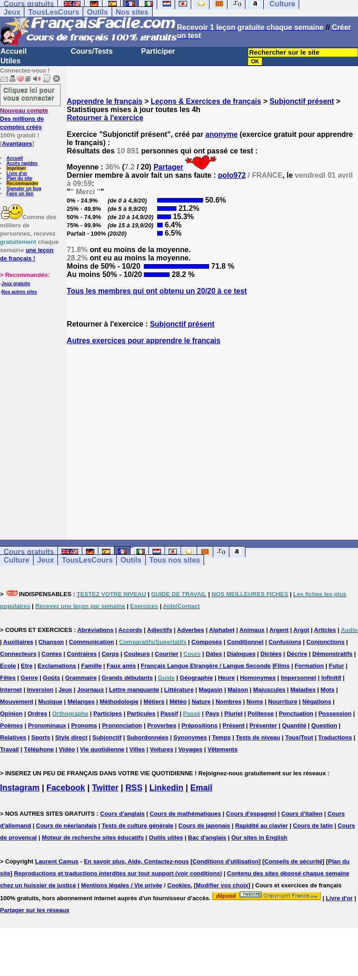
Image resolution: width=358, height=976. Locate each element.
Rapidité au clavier (261, 825)
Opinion (11, 713)
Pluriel (233, 713)
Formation (309, 665)
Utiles (10, 61)
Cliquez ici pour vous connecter (29, 94)
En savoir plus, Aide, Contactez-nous (136, 861)
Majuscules (269, 689)
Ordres (37, 713)
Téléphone (39, 749)
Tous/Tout (299, 737)
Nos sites (132, 12)
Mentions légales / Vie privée (121, 885)
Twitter (105, 787)
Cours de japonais (204, 825)
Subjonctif (107, 737)
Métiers (154, 701)
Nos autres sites (19, 291)
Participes (107, 713)
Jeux (12, 12)
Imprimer (16, 168)
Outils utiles (166, 837)
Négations (316, 701)
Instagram (20, 787)
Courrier (166, 653)
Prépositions (200, 725)
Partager (168, 167)
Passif (169, 713)
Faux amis (121, 665)
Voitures (161, 749)
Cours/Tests (92, 51)
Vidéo (67, 749)
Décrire (297, 653)
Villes (137, 749)
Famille (91, 665)
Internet (11, 689)
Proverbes (161, 725)
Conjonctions (326, 641)
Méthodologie (119, 701)
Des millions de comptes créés (24, 118)
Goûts (51, 677)
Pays (212, 713)
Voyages (190, 749)
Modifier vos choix (222, 885)
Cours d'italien (302, 813)
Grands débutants (127, 677)
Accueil (13, 51)
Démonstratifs (332, 653)
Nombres (228, 701)
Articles (325, 629)
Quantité (294, 725)
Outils (97, 12)
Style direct (71, 737)
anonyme (221, 134)
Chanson (51, 641)
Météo (178, 701)
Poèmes (11, 725)
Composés (207, 641)
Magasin (210, 689)
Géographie (196, 677)
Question (324, 725)
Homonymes (258, 677)
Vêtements (222, 749)
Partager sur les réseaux (34, 910)
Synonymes (190, 737)
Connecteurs (18, 653)
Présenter (263, 725)
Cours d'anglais (122, 813)
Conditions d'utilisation (226, 861)
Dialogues (241, 653)
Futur (336, 665)
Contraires (82, 653)
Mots (328, 689)
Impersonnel (298, 677)
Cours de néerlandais (66, 825)
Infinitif (331, 677)
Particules (141, 713)
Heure (226, 677)
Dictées (271, 653)
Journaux (90, 689)
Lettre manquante (134, 689)
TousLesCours (53, 12)
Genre (29, 677)
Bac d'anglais (207, 837)
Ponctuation (296, 713)
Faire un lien (20, 193)
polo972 (231, 175)
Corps (110, 653)
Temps (221, 737)
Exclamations (57, 665)
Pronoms (84, 725)
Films (282, 665)
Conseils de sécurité (293, 861)
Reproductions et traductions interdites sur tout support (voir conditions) (118, 873)
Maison (237, 689)
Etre (27, 665)
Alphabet (222, 629)
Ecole (8, 665)
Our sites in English (259, 837)
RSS (133, 787)
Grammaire (81, 677)
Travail (9, 749)
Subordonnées (147, 737)
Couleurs (137, 653)
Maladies (303, 689)
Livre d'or (16, 173)
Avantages (17, 143)
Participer (158, 51)
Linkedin (166, 787)
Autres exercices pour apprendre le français (143, 340)
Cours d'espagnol (251, 813)
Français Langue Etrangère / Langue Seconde (206, 665)
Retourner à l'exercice (105, 118)
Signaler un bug (23, 188)
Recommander (22, 183)
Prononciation (122, 725)
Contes (51, 653)
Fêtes (8, 677)
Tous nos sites (174, 560)
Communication (91, 641)
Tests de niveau (258, 737)
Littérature (178, 689)
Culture (16, 560)
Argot (301, 629)
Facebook (65, 787)
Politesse (261, 713)
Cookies (179, 885)
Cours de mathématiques (185, 813)
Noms (254, 701)
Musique (50, 701)
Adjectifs (159, 629)
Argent (279, 629)
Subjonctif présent (301, 101)
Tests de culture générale (137, 825)
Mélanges (81, 701)
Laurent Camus (57, 861)
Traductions (335, 737)
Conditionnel (245, 641)
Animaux (252, 629)
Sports (40, 737)
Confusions (284, 641)
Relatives (13, 737)
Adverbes (190, 629)
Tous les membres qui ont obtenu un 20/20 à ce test (157, 291)
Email (201, 787)
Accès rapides (22, 163)
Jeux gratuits (15, 283)
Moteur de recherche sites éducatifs (93, 837)
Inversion (40, 689)
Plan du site (19, 178)
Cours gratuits (29, 552)
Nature (201, 701)
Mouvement (16, 701)
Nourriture (282, 701)
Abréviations (95, 629)
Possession (335, 713)
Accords (130, 629)
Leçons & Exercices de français (206, 101)
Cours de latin (313, 825)
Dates (213, 653)
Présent (233, 725)
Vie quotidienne (102, 749)
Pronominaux (47, 725)
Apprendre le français (104, 101)
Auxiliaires (18, 641)
